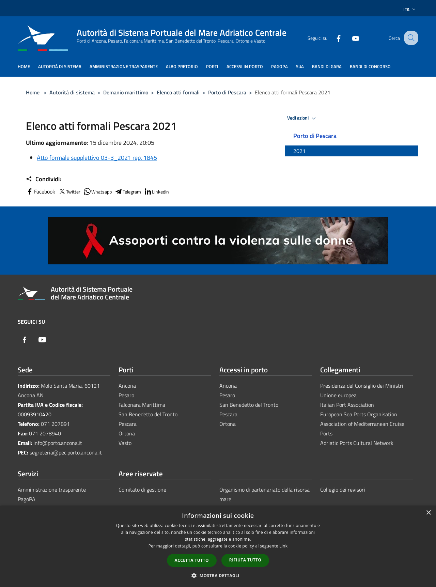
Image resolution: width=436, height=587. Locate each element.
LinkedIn (156, 191)
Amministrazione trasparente (52, 489)
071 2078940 (45, 433)
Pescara (128, 424)
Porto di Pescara (227, 92)
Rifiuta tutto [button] (245, 560)
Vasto (125, 443)
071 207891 (55, 424)
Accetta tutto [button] (192, 560)
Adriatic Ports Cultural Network (356, 443)
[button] (218, 575)
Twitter (69, 191)
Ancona (127, 386)
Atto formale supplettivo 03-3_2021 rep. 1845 (97, 157)
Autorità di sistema (72, 92)
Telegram (127, 191)
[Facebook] (332, 37)
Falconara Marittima (142, 405)
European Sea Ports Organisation (358, 414)
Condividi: (43, 179)
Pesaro (126, 395)
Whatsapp (97, 191)
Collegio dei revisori (342, 489)
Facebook (40, 191)
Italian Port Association (347, 405)
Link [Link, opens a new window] (283, 546)
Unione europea (338, 395)
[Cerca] (410, 38)
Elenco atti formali (178, 92)
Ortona (127, 433)
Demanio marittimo (125, 92)
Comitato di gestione (142, 489)
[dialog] (218, 546)
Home (33, 92)
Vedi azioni (302, 118)
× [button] (428, 512)
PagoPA (26, 499)
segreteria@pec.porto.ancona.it (66, 452)
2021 (299, 151)
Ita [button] (410, 9)
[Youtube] (349, 37)
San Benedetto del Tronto (148, 414)
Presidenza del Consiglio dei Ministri (361, 386)
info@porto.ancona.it (57, 443)
